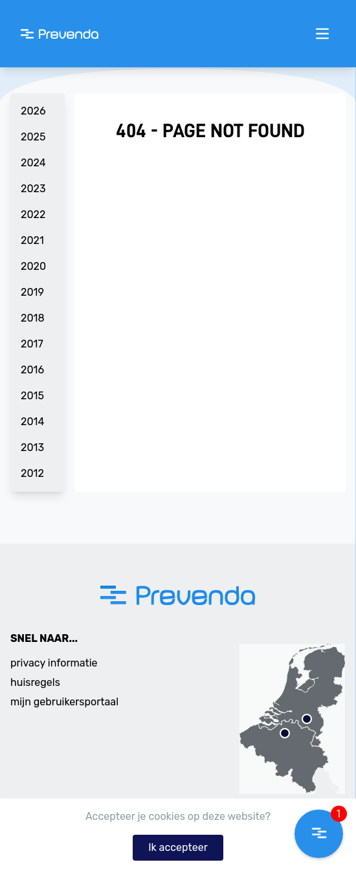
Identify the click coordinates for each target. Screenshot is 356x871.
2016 (32, 370)
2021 (32, 240)
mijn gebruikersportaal (64, 702)
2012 (32, 473)
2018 (33, 318)
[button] (319, 834)
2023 (33, 188)
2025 (33, 137)
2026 (33, 111)
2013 (32, 447)
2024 (33, 163)
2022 (33, 214)
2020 (33, 266)
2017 (32, 344)
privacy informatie (54, 663)
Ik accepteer (178, 847)
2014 (32, 421)
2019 (32, 292)
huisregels (35, 682)
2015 (32, 396)
